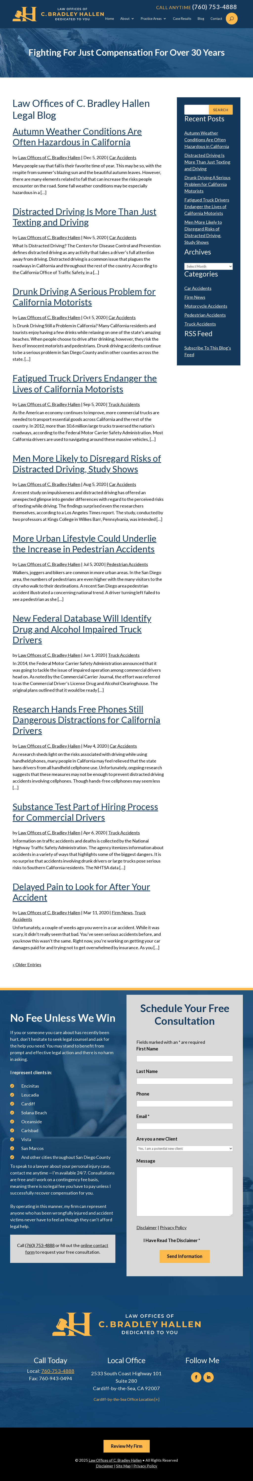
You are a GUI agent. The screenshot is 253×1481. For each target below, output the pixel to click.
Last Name (147, 1071)
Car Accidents (122, 157)
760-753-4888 (57, 1371)
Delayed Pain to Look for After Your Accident (81, 892)
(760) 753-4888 (214, 6)
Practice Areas (151, 19)
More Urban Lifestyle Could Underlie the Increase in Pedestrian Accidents (84, 543)
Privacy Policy (173, 1227)
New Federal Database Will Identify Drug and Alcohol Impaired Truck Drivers (82, 629)
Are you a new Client (156, 1139)
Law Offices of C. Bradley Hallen (49, 157)
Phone (142, 1094)
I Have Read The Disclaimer (171, 1240)
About (124, 19)
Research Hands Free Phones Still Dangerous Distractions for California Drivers (86, 720)
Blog (201, 19)
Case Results (182, 19)
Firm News (122, 912)
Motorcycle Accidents (205, 306)
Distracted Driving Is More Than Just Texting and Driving (84, 217)
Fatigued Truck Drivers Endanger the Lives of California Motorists (85, 383)
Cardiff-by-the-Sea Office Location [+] (126, 1399)
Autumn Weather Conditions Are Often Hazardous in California (77, 136)
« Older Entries (27, 964)
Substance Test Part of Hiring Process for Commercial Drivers (85, 812)
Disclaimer (146, 1227)
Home (109, 19)
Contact (216, 19)
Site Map (123, 1466)
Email (142, 1116)
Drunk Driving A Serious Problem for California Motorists (84, 296)
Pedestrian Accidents (127, 564)
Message (145, 1161)
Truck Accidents (124, 404)
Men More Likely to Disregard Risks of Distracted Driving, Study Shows (87, 463)
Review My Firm (126, 1446)
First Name (147, 1048)
